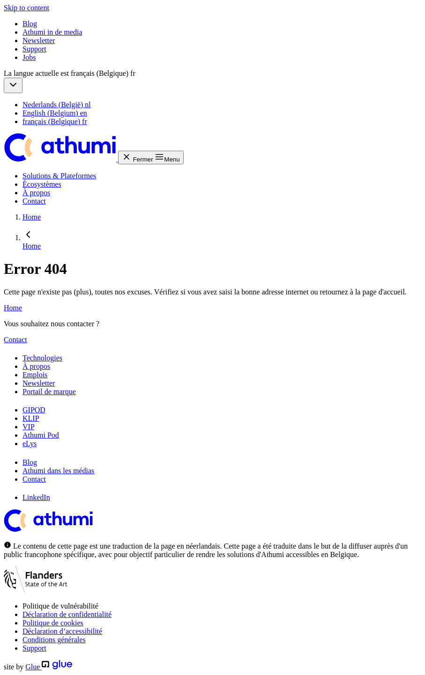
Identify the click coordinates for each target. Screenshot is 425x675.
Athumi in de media (52, 32)
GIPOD (33, 410)
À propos (36, 193)
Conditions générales (54, 640)
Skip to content (26, 8)
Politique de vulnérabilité (60, 606)
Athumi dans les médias (58, 471)
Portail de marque (49, 392)
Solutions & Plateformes (59, 176)
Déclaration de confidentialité (67, 614)
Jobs (29, 57)
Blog (29, 24)
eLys (29, 444)
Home (13, 308)
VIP (28, 427)
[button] (13, 85)
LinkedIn (36, 497)
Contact (34, 201)
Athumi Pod (40, 435)
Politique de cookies (52, 623)
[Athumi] (61, 159)
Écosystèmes (41, 184)
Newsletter (38, 40)
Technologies (42, 358)
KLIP (30, 418)
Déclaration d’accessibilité (62, 631)
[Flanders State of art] (35, 590)
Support (34, 49)
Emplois (34, 375)
